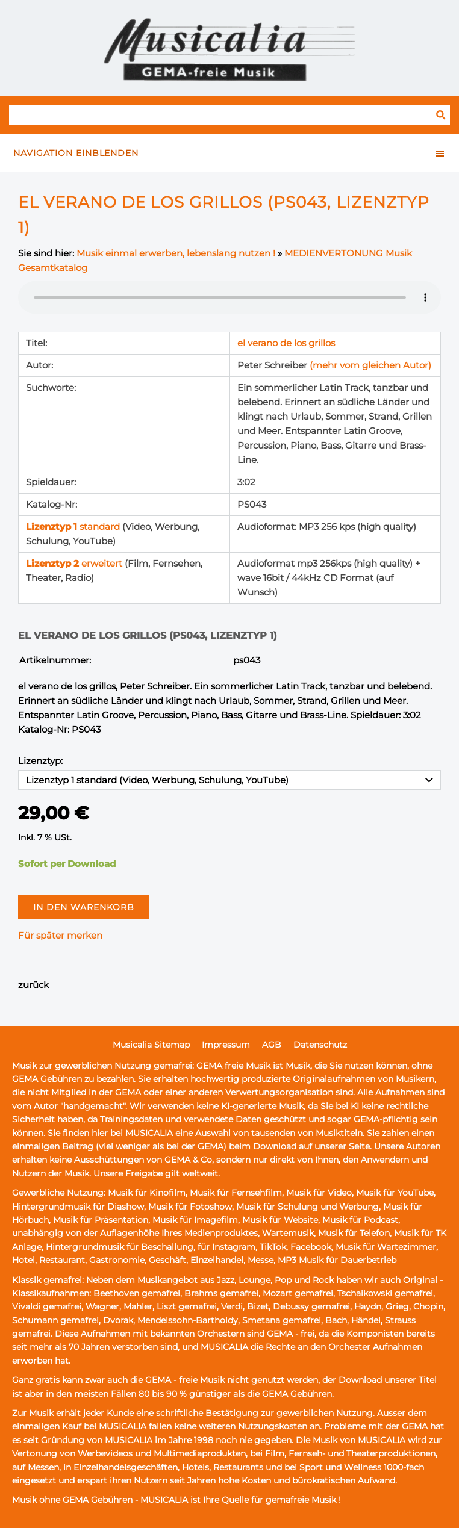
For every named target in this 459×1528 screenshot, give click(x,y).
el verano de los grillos (286, 343)
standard (74, 526)
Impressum (226, 1044)
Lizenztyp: (40, 760)
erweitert (75, 563)
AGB (271, 1044)
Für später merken (60, 935)
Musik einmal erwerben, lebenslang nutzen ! (175, 253)
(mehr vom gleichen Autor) (370, 365)
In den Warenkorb (83, 907)
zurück (33, 984)
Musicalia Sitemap (151, 1044)
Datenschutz (320, 1044)
